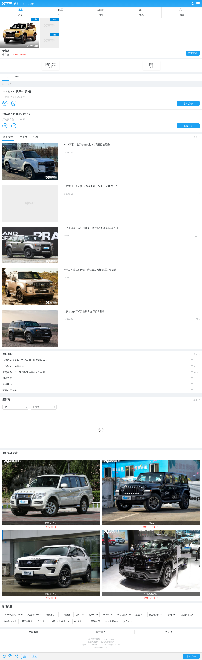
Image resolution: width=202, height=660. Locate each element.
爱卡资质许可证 (101, 647)
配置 (60, 9)
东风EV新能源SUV (60, 621)
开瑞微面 (66, 614)
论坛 (20, 15)
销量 (181, 15)
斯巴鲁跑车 (27, 621)
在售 (6, 76)
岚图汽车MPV (34, 614)
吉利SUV (171, 614)
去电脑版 (34, 632)
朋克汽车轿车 (187, 614)
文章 (181, 9)
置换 (34, 656)
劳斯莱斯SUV (156, 614)
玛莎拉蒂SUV (124, 614)
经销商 (100, 9)
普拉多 (30, 3)
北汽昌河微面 (93, 621)
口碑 (101, 15)
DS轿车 (78, 621)
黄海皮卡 (127, 621)
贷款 (25, 656)
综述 (20, 9)
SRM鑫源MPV (111, 621)
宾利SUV (93, 614)
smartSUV (108, 614)
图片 (141, 9)
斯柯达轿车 (51, 614)
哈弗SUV (79, 614)
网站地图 (101, 632)
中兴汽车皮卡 (10, 621)
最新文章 (8, 137)
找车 (16, 3)
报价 (60, 15)
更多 (196, 137)
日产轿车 (41, 621)
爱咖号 (24, 137)
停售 (17, 76)
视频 (141, 15)
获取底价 (192, 53)
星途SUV (139, 614)
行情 (36, 137)
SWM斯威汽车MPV (13, 614)
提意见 (168, 632)
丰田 (23, 3)
